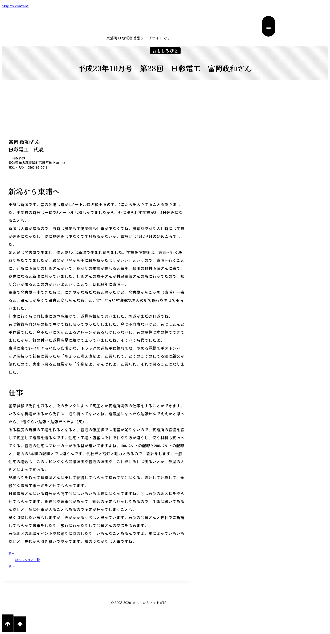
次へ (11, 566)
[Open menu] (268, 26)
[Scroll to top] (7, 623)
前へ (11, 553)
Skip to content (15, 5)
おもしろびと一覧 (27, 560)
